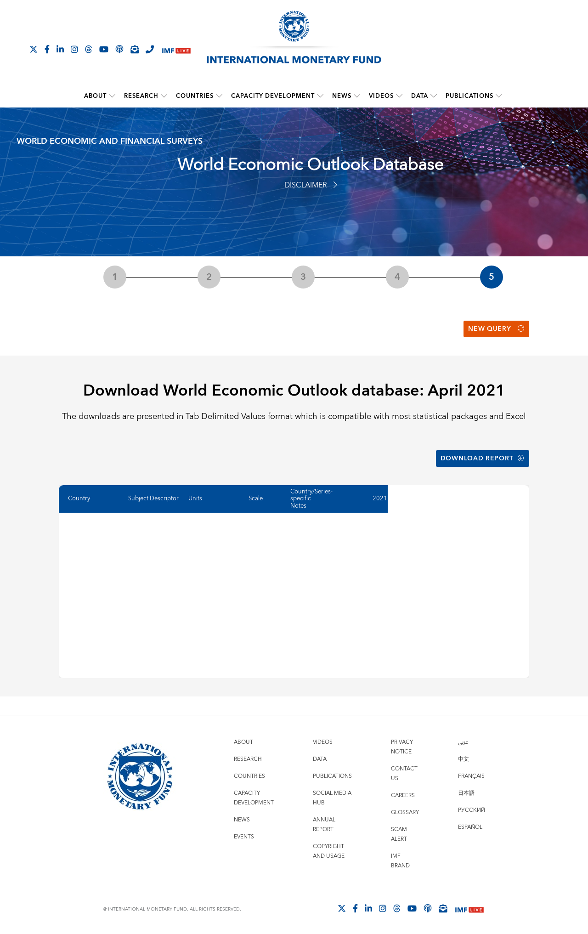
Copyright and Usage (329, 850)
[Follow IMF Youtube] (103, 49)
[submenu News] (356, 96)
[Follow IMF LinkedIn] (60, 49)
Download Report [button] (483, 458)
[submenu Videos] (399, 96)
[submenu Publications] (498, 96)
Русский (471, 810)
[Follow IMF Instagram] (74, 49)
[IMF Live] (176, 50)
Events (244, 836)
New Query (496, 328)
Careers (403, 795)
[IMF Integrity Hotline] (150, 49)
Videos (381, 96)
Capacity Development (273, 96)
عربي (463, 742)
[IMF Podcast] (119, 49)
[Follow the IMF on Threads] (88, 49)
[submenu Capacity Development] (320, 96)
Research (141, 96)
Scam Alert (399, 833)
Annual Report (324, 824)
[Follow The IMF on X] (33, 49)
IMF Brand (400, 860)
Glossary (405, 812)
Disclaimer (310, 185)
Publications (469, 96)
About (95, 96)
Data (419, 96)
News (341, 96)
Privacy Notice (402, 746)
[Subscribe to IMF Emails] (134, 49)
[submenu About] (112, 96)
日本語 (466, 793)
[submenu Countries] (219, 96)
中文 (463, 759)
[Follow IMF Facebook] (47, 49)
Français (471, 776)
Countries (195, 96)
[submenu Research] (164, 96)
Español (470, 827)
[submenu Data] (433, 96)
